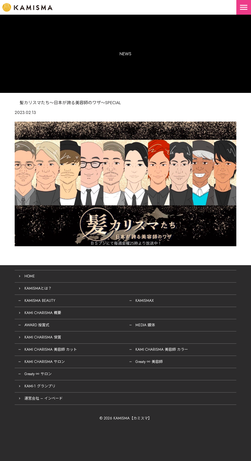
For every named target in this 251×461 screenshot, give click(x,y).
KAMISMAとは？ (38, 288)
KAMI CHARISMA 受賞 (42, 337)
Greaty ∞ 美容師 (149, 361)
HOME (29, 276)
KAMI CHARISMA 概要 (42, 313)
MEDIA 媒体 (145, 325)
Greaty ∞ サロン (38, 374)
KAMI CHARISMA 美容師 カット (50, 349)
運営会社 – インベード (43, 398)
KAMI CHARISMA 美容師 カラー (161, 349)
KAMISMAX (144, 300)
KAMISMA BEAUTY (39, 300)
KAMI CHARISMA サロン (44, 361)
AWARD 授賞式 (36, 325)
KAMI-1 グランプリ (39, 386)
